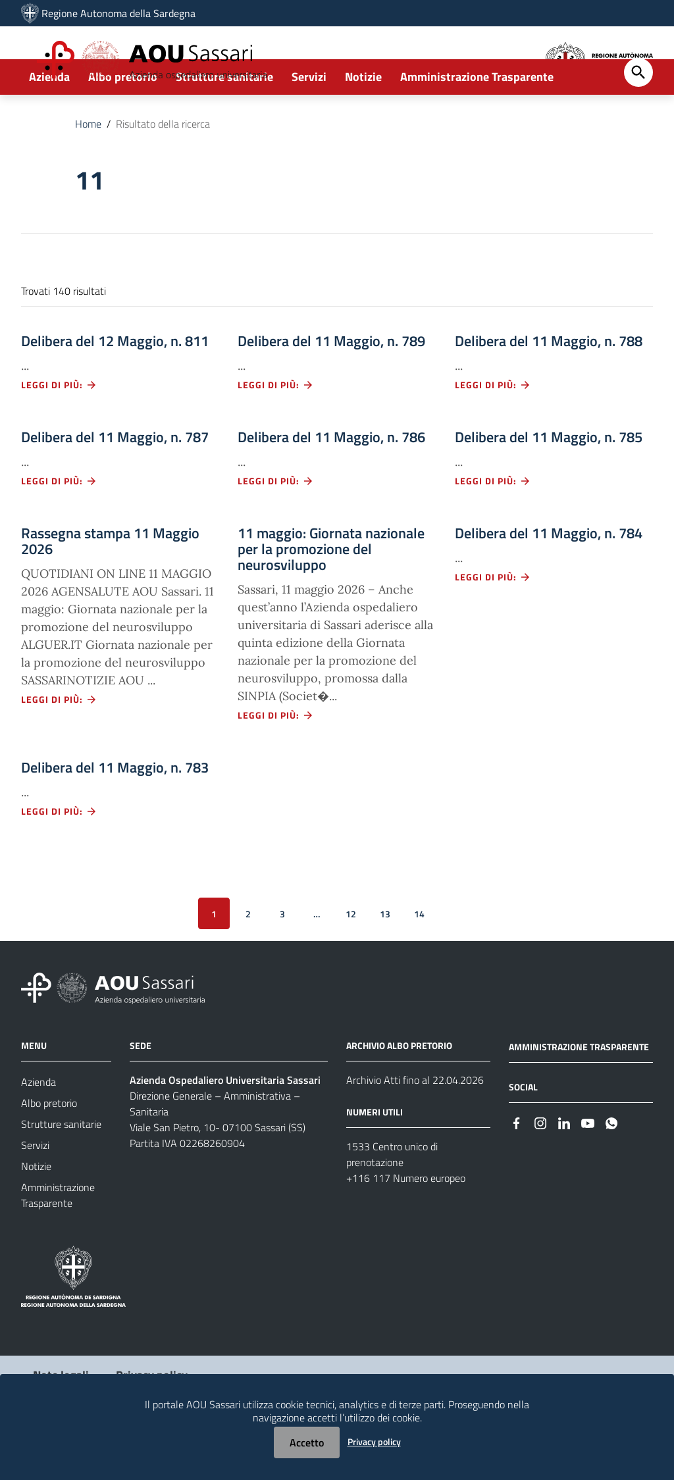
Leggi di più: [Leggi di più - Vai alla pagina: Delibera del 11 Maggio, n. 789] (276, 431)
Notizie (363, 123)
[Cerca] (638, 118)
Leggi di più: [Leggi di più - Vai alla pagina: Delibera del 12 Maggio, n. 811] (59, 431)
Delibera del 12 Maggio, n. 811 (115, 387)
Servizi (309, 123)
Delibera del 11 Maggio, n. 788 (548, 387)
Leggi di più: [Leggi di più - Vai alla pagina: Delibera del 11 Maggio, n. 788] (493, 431)
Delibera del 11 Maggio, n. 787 (115, 483)
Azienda (49, 123)
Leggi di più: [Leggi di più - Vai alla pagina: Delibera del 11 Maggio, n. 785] (493, 527)
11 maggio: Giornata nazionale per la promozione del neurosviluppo (331, 595)
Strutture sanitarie (224, 123)
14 (419, 959)
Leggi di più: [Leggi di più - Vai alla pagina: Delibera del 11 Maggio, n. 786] (276, 527)
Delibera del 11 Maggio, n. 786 (331, 483)
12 (351, 959)
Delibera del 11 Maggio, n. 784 (548, 579)
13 (385, 959)
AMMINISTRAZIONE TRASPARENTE (579, 1093)
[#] (517, 1168)
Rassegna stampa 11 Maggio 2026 (110, 587)
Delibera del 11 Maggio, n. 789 (331, 387)
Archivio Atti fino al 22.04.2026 (415, 1126)
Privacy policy (374, 1441)
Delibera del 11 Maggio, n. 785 (548, 483)
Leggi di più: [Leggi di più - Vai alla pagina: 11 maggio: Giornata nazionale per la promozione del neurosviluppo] (276, 761)
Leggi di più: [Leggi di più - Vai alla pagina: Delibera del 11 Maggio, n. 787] (59, 527)
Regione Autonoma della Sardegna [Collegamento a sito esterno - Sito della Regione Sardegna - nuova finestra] (118, 13)
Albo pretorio (122, 123)
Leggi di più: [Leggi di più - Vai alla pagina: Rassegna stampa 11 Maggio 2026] (59, 745)
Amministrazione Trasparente (477, 123)
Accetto (307, 1442)
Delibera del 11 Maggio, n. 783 (115, 813)
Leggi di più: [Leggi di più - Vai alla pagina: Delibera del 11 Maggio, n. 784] (493, 623)
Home (88, 170)
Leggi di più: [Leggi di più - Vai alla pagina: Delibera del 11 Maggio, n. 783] (59, 857)
